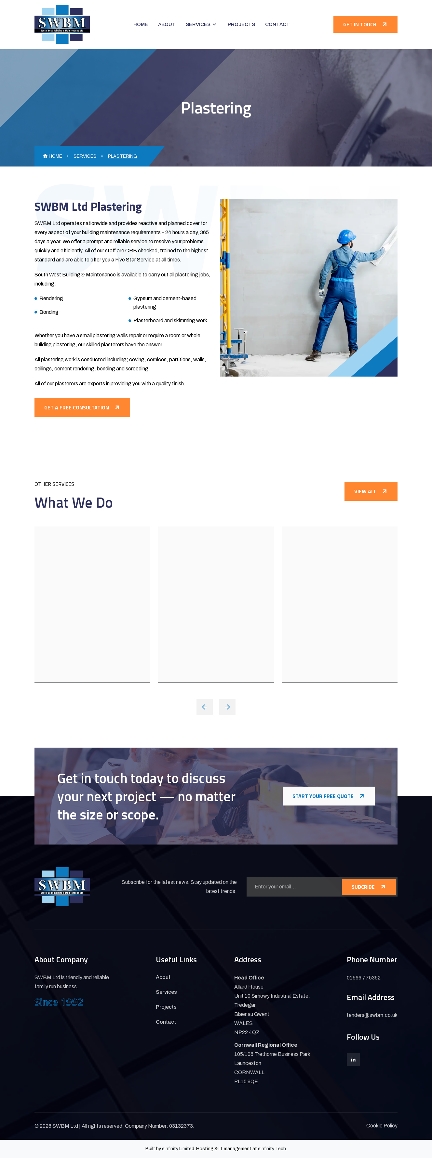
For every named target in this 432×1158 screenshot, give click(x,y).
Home (140, 24)
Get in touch (365, 24)
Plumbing (60, 604)
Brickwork (309, 604)
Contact (277, 24)
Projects (241, 24)
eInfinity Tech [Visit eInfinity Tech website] (272, 1148)
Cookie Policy (382, 1125)
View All (371, 491)
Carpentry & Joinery (202, 604)
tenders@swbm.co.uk (372, 1015)
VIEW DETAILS (64, 660)
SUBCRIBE (369, 887)
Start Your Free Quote (328, 796)
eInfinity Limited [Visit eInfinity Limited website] (178, 1148)
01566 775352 (364, 977)
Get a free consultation (82, 407)
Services (198, 24)
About (167, 24)
